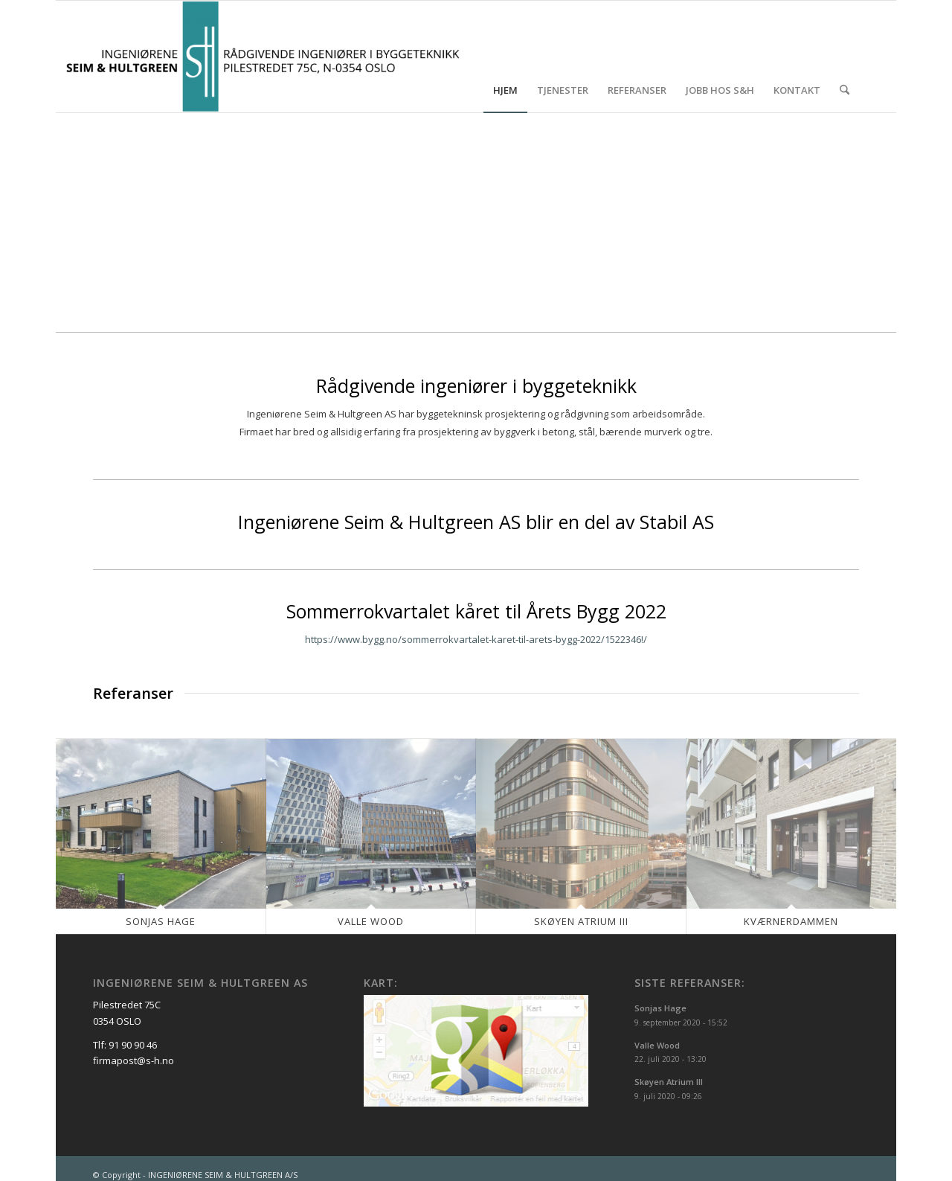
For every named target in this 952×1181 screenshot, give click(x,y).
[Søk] (844, 56)
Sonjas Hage (161, 921)
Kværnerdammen (791, 921)
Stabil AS (677, 521)
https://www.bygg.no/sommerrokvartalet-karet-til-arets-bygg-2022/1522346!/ (476, 639)
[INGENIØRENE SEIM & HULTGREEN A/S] (263, 56)
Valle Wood (371, 921)
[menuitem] (505, 56)
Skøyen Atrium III (581, 921)
